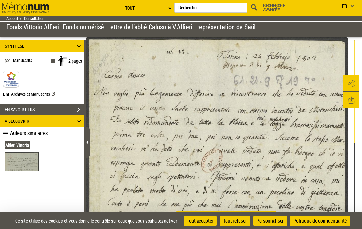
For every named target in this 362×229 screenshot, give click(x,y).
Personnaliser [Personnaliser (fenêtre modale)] (270, 220)
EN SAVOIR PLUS (44, 109)
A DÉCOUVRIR (44, 121)
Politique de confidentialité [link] (320, 220)
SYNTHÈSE (44, 46)
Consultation (34, 18)
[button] (351, 83)
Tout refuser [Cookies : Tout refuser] (235, 220)
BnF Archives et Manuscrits (29, 94)
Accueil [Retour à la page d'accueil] (12, 18)
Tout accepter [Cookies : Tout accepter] (200, 220)
